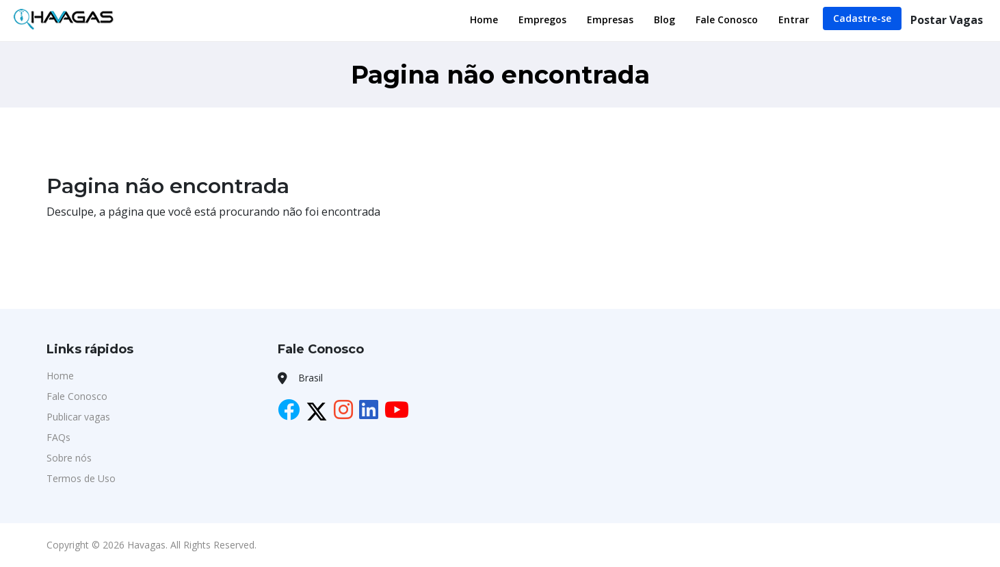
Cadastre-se (862, 18)
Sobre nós (69, 457)
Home (484, 19)
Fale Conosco (727, 19)
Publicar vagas (78, 416)
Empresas (610, 19)
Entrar (793, 19)
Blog (664, 19)
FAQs (58, 437)
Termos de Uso (81, 478)
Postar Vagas (946, 19)
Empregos (542, 19)
